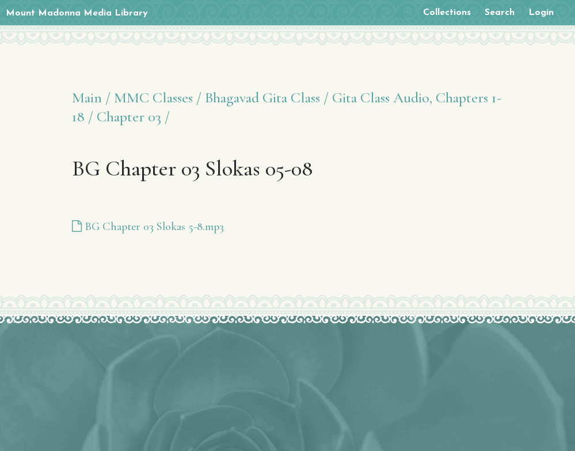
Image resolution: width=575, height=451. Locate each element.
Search (500, 12)
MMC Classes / (157, 97)
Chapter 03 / (133, 116)
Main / (91, 97)
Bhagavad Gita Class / (267, 97)
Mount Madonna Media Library (77, 13)
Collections (447, 12)
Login (541, 12)
